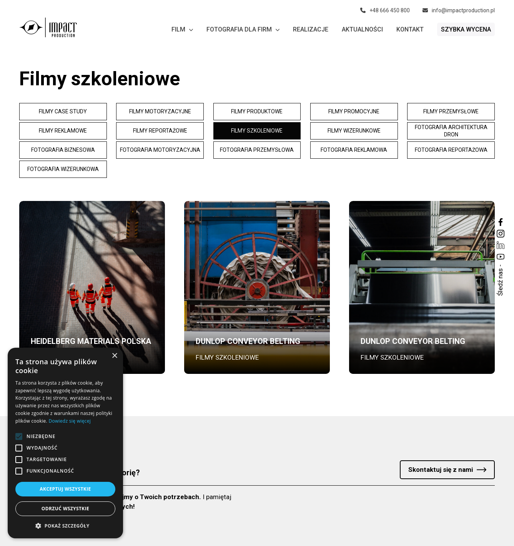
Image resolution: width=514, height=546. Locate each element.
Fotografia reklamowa (354, 150)
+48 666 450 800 (385, 10)
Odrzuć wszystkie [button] (65, 508)
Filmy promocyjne (353, 111)
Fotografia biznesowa (63, 150)
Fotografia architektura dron (451, 131)
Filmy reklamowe (63, 131)
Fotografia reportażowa (451, 150)
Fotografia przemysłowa (257, 150)
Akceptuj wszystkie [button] (65, 489)
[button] (65, 526)
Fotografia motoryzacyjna (160, 150)
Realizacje (310, 29)
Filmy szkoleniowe (257, 131)
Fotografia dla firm (242, 29)
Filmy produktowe (257, 111)
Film (182, 29)
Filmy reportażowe (160, 131)
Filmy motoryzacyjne (160, 111)
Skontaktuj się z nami (440, 469)
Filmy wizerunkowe (354, 131)
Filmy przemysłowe (451, 111)
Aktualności (362, 29)
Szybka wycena (466, 29)
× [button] (114, 356)
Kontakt (410, 29)
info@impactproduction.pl (459, 10)
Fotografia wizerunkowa (63, 169)
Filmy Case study (63, 111)
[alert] (65, 443)
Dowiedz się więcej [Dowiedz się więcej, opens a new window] (69, 421)
